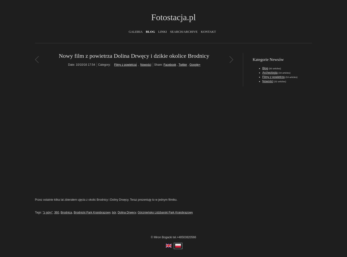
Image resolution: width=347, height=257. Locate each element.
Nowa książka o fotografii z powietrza (37, 59)
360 (56, 212)
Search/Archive (184, 31)
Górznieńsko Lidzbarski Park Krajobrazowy (165, 212)
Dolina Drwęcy (127, 212)
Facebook (169, 64)
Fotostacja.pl (173, 17)
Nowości (145, 64)
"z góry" (48, 212)
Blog (150, 31)
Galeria (136, 31)
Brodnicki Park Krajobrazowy (92, 212)
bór (114, 212)
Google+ (194, 64)
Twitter (183, 64)
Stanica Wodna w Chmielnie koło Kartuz (231, 59)
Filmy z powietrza (125, 64)
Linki (162, 31)
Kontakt (208, 31)
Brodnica (66, 212)
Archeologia (270, 72)
